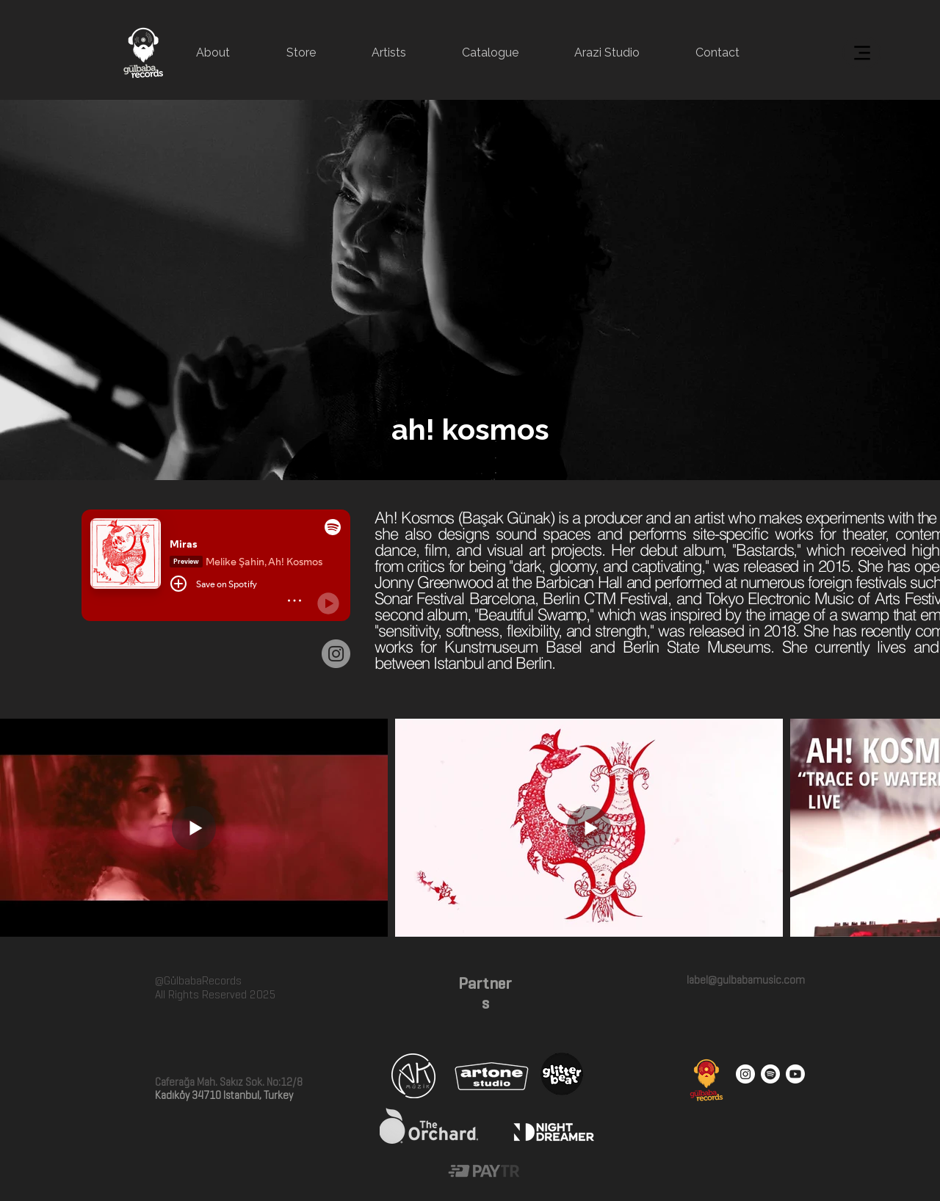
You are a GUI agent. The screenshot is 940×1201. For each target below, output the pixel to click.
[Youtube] (795, 1074)
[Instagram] (336, 653)
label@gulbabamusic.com (744, 980)
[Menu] (861, 52)
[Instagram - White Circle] (745, 1074)
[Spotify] (770, 1074)
